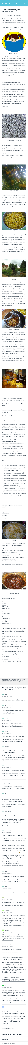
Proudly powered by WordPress (8, 1043)
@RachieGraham (9, 199)
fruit (11, 681)
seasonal (4, 680)
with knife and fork (9, 3)
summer (10, 680)
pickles (17, 681)
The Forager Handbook (20, 197)
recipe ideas (22, 679)
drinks (13, 679)
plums (16, 18)
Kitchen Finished (18, 925)
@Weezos (16, 244)
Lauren (6, 897)
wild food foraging (21, 195)
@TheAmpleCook (13, 246)
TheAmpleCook (19, 564)
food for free (7, 681)
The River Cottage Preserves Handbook (17, 410)
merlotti (7, 910)
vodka (12, 683)
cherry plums (17, 680)
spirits (7, 680)
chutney (21, 680)
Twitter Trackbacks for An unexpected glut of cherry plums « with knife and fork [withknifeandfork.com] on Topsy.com (13, 979)
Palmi (6, 1007)
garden (13, 681)
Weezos (3, 506)
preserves (17, 679)
